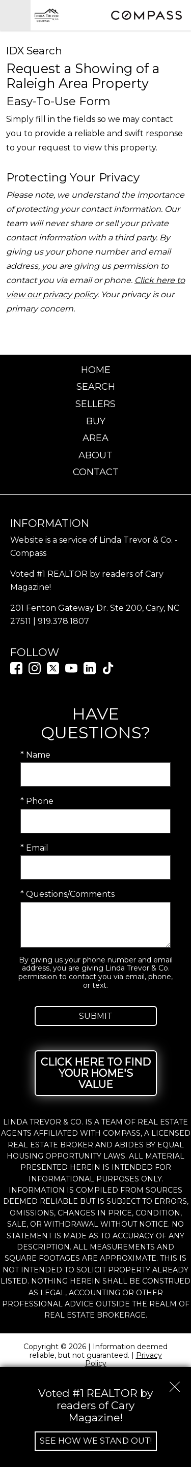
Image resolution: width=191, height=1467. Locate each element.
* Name (35, 755)
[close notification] (175, 1383)
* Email (34, 848)
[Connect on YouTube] (71, 671)
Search (95, 386)
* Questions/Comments (67, 894)
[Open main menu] (15, 15)
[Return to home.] (69, 15)
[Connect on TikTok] (108, 671)
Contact (96, 472)
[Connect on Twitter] (53, 671)
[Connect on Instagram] (35, 671)
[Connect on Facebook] (16, 671)
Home (96, 370)
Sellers (95, 404)
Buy (95, 421)
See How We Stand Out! (96, 1441)
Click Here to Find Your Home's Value (96, 1073)
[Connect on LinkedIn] (90, 671)
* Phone (36, 801)
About (95, 455)
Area (95, 438)
